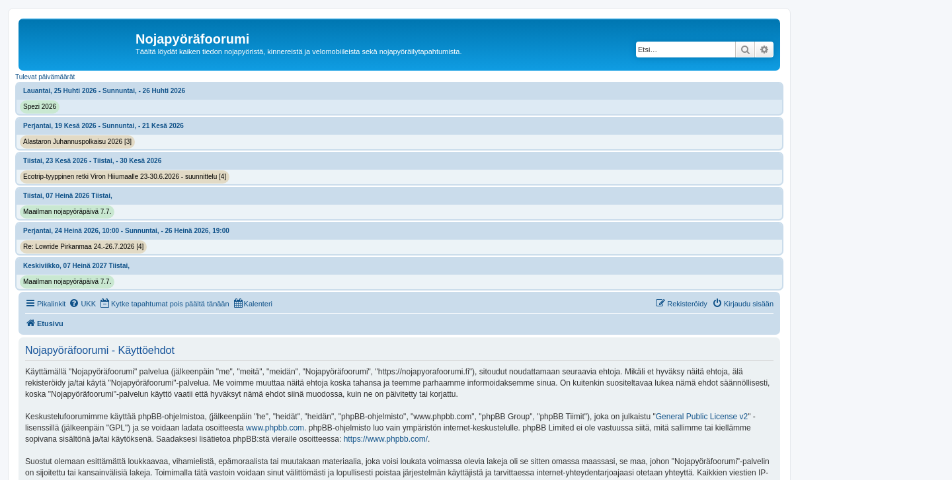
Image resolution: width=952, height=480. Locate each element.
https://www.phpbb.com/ (386, 439)
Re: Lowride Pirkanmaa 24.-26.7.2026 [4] (83, 246)
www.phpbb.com (275, 427)
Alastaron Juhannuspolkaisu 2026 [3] (77, 141)
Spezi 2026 (39, 106)
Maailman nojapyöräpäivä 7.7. (67, 211)
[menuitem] (82, 304)
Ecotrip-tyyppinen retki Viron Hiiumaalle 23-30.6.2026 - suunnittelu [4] (124, 176)
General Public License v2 (702, 416)
